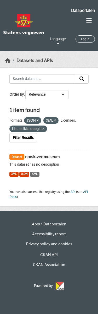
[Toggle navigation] (89, 20)
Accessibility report (49, 234)
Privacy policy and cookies (49, 244)
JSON (24, 174)
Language (58, 39)
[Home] (7, 60)
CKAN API (49, 254)
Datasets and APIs (34, 60)
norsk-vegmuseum (42, 156)
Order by (16, 94)
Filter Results (23, 138)
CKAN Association (49, 264)
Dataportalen (83, 10)
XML (14, 174)
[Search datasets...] (42, 79)
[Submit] (82, 79)
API (73, 192)
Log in (85, 39)
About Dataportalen (49, 224)
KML (35, 174)
